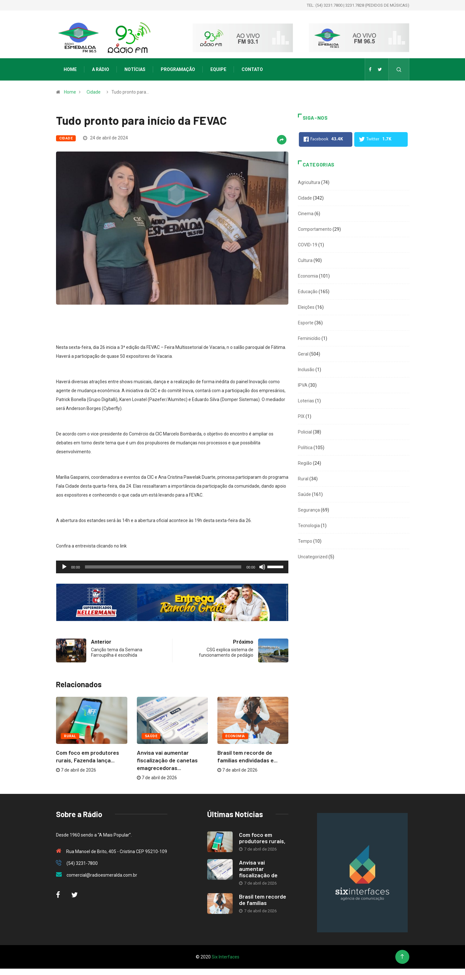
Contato (252, 69)
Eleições (306, 307)
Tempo (305, 541)
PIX (301, 416)
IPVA (302, 385)
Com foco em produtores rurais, (262, 837)
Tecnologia (309, 525)
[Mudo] (262, 567)
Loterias (306, 400)
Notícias (134, 69)
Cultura (305, 260)
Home (70, 69)
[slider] (163, 567)
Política (305, 447)
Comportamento (315, 229)
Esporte (306, 322)
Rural (70, 736)
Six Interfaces (225, 956)
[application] (172, 567)
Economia (235, 736)
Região (305, 463)
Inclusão (306, 369)
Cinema (306, 213)
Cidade (94, 92)
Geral (303, 354)
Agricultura (309, 182)
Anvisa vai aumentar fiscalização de (258, 869)
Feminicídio (309, 338)
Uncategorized (313, 556)
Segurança (309, 509)
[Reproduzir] (64, 567)
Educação (308, 291)
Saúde (151, 736)
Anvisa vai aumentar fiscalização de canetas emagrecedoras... (167, 760)
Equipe (218, 69)
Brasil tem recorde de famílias (262, 899)
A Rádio (100, 69)
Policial (305, 432)
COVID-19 (307, 244)
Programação (178, 69)
